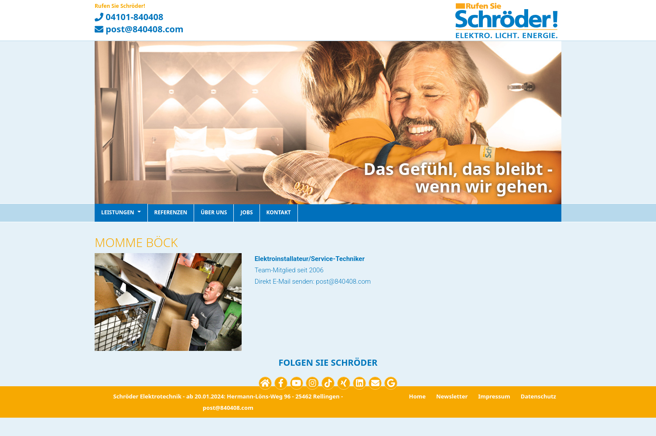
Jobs (246, 212)
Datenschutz (538, 396)
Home (417, 396)
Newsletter (452, 396)
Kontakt (278, 212)
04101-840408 (129, 17)
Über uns (214, 212)
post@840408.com (139, 29)
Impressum (494, 396)
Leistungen (121, 212)
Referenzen (171, 212)
